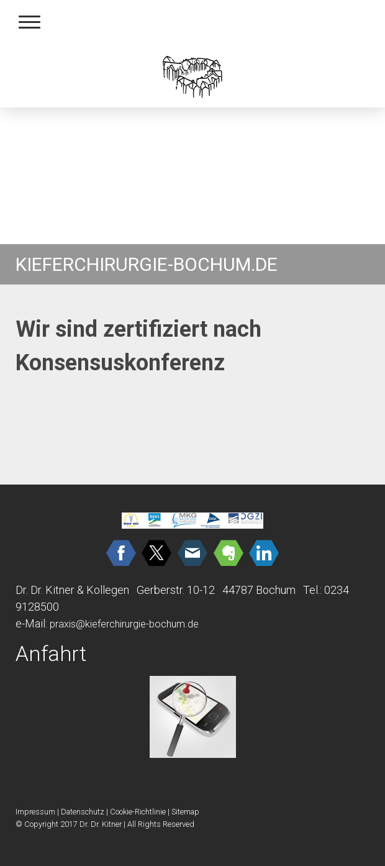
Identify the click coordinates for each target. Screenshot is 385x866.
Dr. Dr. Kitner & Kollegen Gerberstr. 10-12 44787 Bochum (156, 589)
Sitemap (185, 811)
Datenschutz (82, 811)
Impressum (35, 811)
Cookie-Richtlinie (138, 811)
